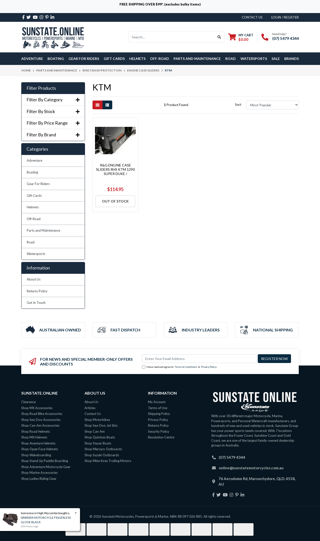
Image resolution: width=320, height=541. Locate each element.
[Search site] (219, 37)
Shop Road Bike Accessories (41, 414)
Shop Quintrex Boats (99, 437)
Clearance (28, 402)
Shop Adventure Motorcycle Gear (45, 467)
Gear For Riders (38, 184)
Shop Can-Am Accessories (40, 425)
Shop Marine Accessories (39, 473)
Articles (90, 408)
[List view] (107, 105)
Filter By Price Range (53, 123)
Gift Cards (114, 58)
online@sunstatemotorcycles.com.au (251, 468)
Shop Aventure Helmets (38, 443)
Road (30, 242)
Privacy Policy (208, 366)
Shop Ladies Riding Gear (38, 479)
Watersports (36, 254)
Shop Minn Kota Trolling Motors (107, 461)
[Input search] (171, 37)
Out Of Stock (115, 201)
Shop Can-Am (94, 431)
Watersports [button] (253, 58)
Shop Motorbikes (97, 420)
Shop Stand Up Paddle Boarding (44, 461)
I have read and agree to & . (179, 367)
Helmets (33, 207)
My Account (157, 402)
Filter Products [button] (41, 88)
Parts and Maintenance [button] (197, 58)
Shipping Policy (159, 414)
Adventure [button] (32, 58)
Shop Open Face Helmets (39, 449)
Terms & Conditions (185, 366)
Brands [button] (291, 58)
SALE (276, 58)
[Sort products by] (272, 105)
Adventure (34, 160)
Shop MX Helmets (34, 437)
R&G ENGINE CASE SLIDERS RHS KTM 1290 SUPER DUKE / (115, 169)
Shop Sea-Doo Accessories (40, 420)
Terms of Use (157, 408)
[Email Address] (199, 358)
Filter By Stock (53, 111)
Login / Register (285, 17)
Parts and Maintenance (43, 230)
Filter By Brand (53, 134)
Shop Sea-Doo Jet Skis (101, 425)
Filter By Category (53, 99)
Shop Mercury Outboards (103, 449)
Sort (238, 105)
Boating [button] (56, 58)
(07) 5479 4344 (285, 38)
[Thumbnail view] (97, 105)
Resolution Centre (161, 437)
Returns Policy (37, 291)
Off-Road (33, 219)
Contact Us (92, 414)
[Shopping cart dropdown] (241, 37)
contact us (252, 17)
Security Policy (158, 431)
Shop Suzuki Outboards (101, 455)
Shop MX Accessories (36, 408)
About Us (33, 279)
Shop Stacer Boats (97, 443)
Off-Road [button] (159, 58)
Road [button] (230, 58)
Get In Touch (36, 303)
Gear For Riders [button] (83, 58)
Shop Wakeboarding (36, 455)
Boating (32, 172)
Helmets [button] (137, 58)
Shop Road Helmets (35, 431)
